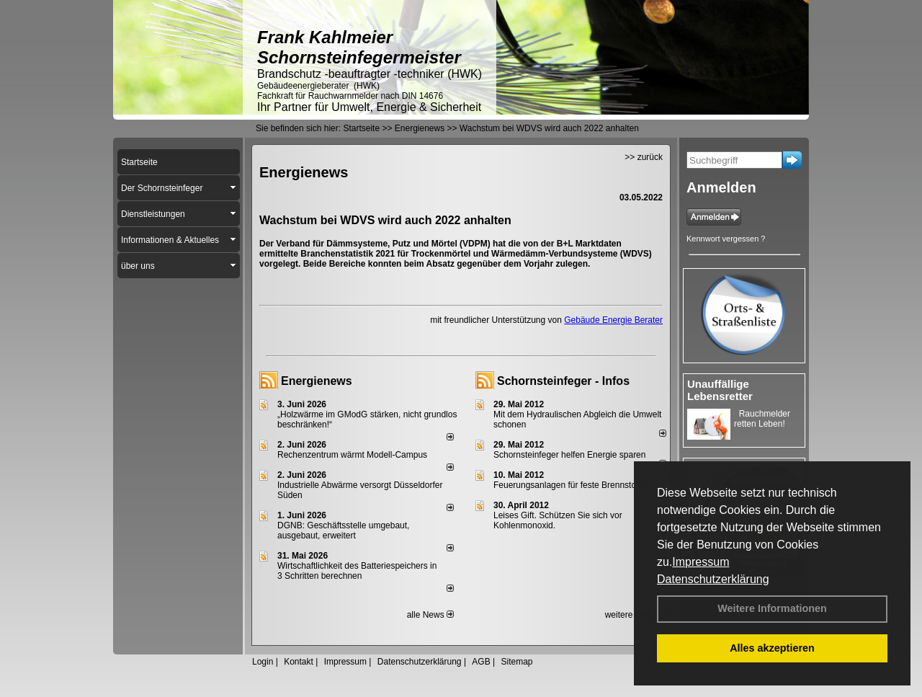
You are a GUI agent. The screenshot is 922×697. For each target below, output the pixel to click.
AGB (481, 662)
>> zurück (644, 157)
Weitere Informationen (772, 608)
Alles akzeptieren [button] (772, 648)
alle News (430, 615)
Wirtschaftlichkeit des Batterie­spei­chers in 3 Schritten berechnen (357, 571)
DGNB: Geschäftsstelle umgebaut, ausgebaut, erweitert (343, 530)
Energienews (316, 381)
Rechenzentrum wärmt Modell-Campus (352, 455)
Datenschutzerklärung (713, 579)
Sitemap (516, 662)
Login (262, 662)
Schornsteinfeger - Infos (563, 381)
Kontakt (298, 662)
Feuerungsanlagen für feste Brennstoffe (569, 485)
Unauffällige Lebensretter (720, 390)
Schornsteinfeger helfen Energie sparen (569, 455)
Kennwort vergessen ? (725, 238)
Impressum (700, 562)
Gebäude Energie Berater (613, 320)
